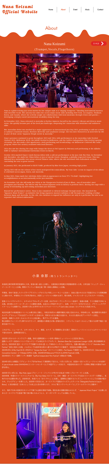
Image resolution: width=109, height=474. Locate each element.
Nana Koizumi (17, 6)
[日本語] (99, 43)
